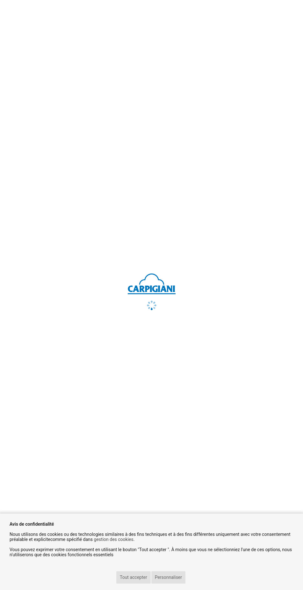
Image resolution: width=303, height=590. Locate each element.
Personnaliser (168, 577)
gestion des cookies (113, 539)
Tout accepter (133, 577)
